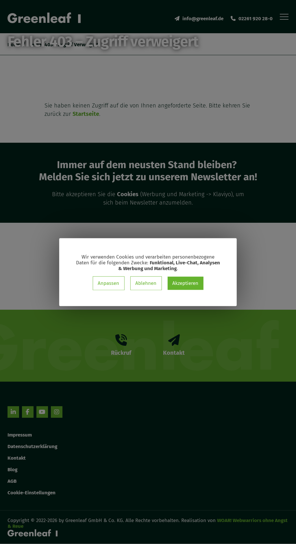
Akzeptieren (185, 283)
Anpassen (108, 283)
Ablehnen (145, 283)
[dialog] (148, 272)
